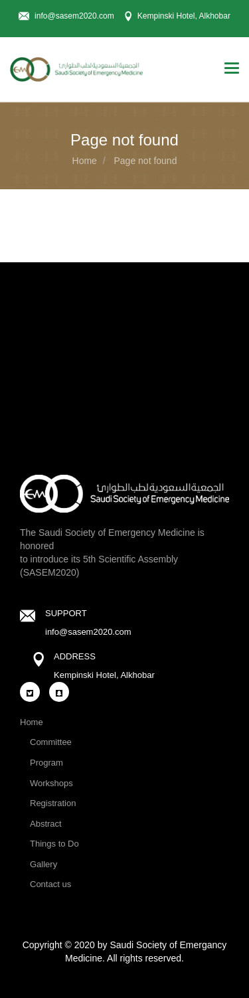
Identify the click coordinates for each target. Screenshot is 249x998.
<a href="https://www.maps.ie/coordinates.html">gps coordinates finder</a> (124, 355)
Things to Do (54, 844)
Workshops (51, 783)
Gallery (43, 864)
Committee (51, 742)
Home (84, 160)
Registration (53, 803)
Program (46, 763)
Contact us (50, 884)
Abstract (46, 824)
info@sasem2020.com (88, 632)
